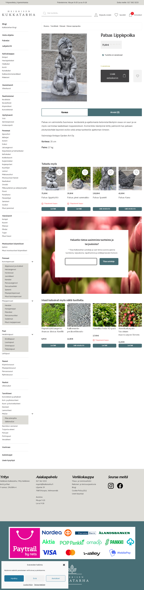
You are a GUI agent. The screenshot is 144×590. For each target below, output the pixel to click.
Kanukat (8, 279)
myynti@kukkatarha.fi (44, 484)
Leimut (5, 171)
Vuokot (5, 205)
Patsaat (5, 433)
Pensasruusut (7, 371)
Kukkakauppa (8, 54)
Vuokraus (6, 447)
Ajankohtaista (22, 2)
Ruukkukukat (8, 96)
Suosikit (123, 15)
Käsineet (5, 407)
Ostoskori (136, 15)
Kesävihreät (6, 103)
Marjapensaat (7, 301)
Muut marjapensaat (13, 322)
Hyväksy (14, 578)
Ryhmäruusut (7, 374)
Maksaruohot (7, 174)
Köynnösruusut (8, 364)
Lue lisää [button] (53, 345)
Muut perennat (8, 208)
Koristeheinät (7, 109)
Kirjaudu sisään (105, 15)
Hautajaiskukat (8, 60)
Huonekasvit (7, 85)
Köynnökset (7, 106)
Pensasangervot (11, 283)
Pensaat (5, 258)
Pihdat (4, 229)
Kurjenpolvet (7, 164)
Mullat (4, 413)
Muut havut (6, 236)
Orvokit (5, 184)
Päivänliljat (6, 198)
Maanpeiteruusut (9, 368)
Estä (35, 578)
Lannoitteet (7, 410)
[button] (64, 564)
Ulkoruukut (6, 386)
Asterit (4, 141)
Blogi (4, 24)
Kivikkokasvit (7, 157)
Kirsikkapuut (9, 339)
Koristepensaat (8, 261)
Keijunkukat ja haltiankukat (12, 151)
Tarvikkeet (7, 393)
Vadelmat (9, 319)
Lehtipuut (6, 353)
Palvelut (5, 41)
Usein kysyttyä (8, 460)
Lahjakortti (7, 46)
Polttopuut (6, 436)
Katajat (5, 219)
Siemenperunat (8, 122)
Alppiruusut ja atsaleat (14, 266)
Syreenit (8, 289)
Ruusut (5, 361)
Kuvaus (64, 112)
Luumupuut (9, 342)
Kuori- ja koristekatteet (11, 403)
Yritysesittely (10, 2)
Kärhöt (4, 247)
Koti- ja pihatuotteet (10, 400)
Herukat (8, 305)
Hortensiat (9, 273)
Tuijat (4, 232)
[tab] (64, 112)
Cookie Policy (28, 584)
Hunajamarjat (10, 309)
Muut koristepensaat (13, 296)
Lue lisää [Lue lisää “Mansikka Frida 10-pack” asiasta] (104, 345)
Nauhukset (6, 181)
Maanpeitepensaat (12, 293)
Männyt (5, 226)
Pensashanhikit (11, 286)
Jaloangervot (7, 147)
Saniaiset (5, 201)
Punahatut (6, 194)
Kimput (5, 57)
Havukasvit (7, 216)
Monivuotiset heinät (10, 178)
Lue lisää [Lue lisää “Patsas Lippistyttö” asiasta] (53, 208)
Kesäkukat (6, 99)
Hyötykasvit (7, 115)
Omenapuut (9, 345)
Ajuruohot (6, 134)
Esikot (4, 144)
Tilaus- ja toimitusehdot (81, 481)
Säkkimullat (9, 421)
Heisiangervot (10, 269)
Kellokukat (6, 154)
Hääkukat (6, 64)
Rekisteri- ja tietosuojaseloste (84, 484)
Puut (4, 331)
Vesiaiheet (6, 439)
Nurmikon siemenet (10, 426)
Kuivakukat (6, 70)
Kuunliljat (6, 167)
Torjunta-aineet (8, 429)
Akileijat (5, 137)
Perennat (6, 131)
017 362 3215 (41, 481)
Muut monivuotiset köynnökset (14, 250)
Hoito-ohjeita (8, 35)
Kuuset (5, 222)
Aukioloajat (7, 455)
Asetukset (56, 578)
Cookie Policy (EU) (79, 490)
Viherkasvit (6, 88)
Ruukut (5, 382)
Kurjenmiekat (7, 161)
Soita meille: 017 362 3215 (128, 2)
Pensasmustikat (11, 315)
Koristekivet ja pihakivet (11, 397)
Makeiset (5, 77)
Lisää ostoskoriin (112, 76)
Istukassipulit (7, 125)
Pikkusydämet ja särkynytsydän (14, 188)
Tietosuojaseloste (39, 584)
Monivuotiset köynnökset (13, 244)
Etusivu (46, 26)
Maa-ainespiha (11, 418)
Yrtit (3, 118)
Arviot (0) (114, 112)
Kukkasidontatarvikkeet (11, 74)
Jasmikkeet (9, 276)
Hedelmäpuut (7, 334)
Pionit (4, 191)
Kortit (4, 67)
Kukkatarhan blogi (9, 27)
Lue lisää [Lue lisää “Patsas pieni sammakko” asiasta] (79, 208)
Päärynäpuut (10, 349)
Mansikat (8, 312)
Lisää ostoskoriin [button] (104, 208)
